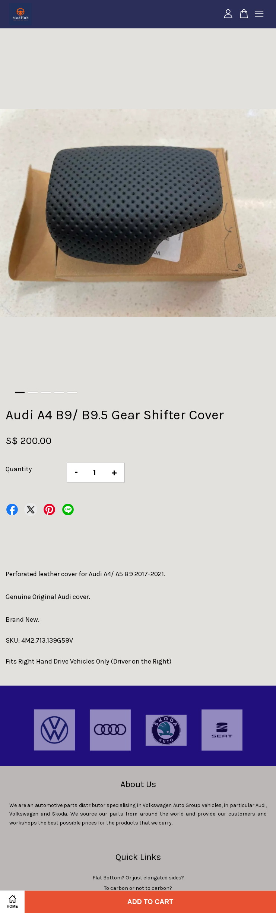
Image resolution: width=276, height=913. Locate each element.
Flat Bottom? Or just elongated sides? (138, 878)
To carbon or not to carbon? (138, 888)
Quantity (19, 469)
